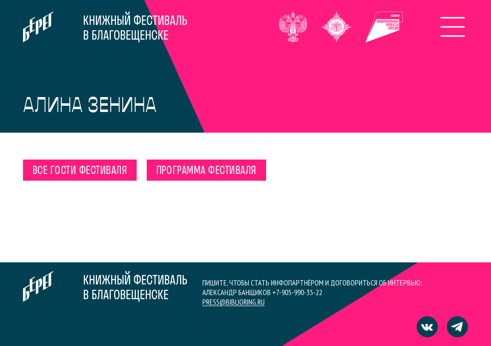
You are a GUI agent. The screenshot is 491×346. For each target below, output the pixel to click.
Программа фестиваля (206, 171)
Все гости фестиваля (80, 171)
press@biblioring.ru (233, 302)
